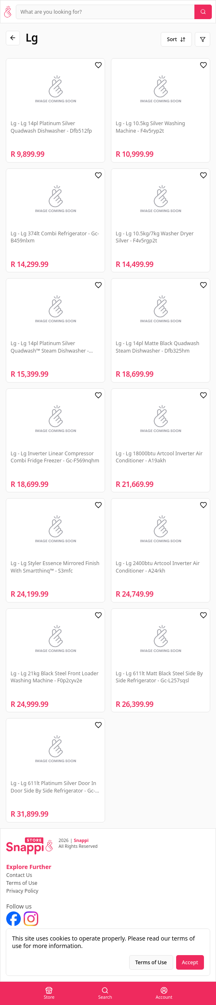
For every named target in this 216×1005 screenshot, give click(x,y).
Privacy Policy (22, 891)
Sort (176, 39)
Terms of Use (21, 883)
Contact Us (19, 875)
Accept (190, 962)
